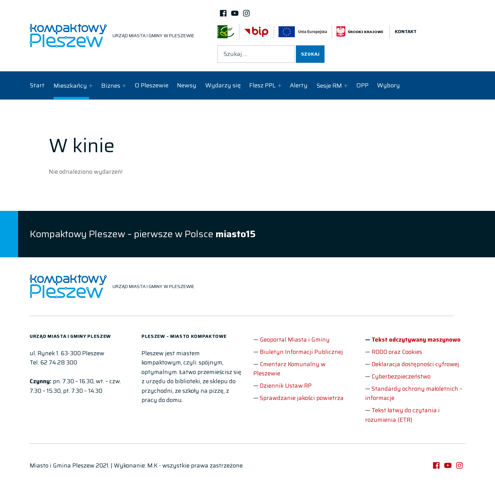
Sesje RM (329, 85)
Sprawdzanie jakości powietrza (302, 397)
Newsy (186, 85)
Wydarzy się (223, 85)
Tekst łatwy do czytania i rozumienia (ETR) (402, 415)
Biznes (110, 85)
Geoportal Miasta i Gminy (295, 339)
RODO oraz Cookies (397, 351)
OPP (362, 85)
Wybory (388, 85)
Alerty (299, 85)
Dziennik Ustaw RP (286, 385)
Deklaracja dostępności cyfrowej (415, 364)
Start (37, 85)
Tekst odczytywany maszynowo (416, 339)
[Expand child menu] (90, 85)
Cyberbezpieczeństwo (401, 376)
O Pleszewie (151, 85)
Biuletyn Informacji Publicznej (301, 351)
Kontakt (406, 31)
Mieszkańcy (70, 85)
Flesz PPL (262, 85)
